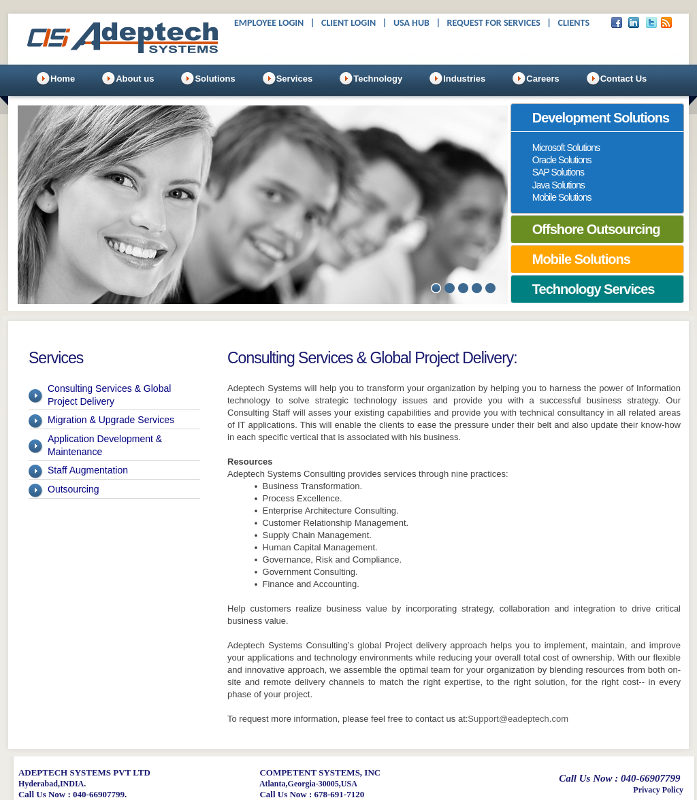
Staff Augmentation (88, 470)
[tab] (597, 117)
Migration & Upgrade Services (111, 419)
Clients (573, 23)
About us (135, 78)
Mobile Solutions (561, 197)
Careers (542, 78)
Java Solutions (558, 185)
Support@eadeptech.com (518, 719)
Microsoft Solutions (566, 147)
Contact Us (623, 78)
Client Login (348, 23)
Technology (377, 78)
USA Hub (411, 23)
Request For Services (493, 23)
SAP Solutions (558, 172)
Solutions (215, 78)
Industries (464, 78)
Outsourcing (73, 489)
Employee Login (269, 23)
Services (294, 78)
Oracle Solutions (561, 159)
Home (62, 78)
